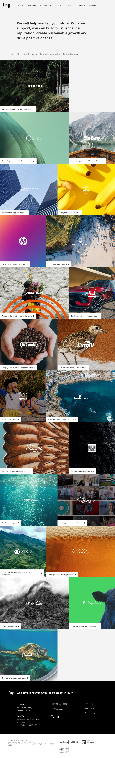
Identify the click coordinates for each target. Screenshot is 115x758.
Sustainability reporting (29, 54)
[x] (52, 716)
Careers (81, 5)
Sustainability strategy (70, 54)
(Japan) (88, 704)
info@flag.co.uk (57, 709)
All (18, 54)
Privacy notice (89, 708)
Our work (32, 5)
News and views (46, 5)
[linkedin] (57, 716)
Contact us (93, 5)
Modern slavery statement (93, 713)
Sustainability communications (50, 54)
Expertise (20, 5)
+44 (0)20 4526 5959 (59, 704)
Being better (70, 5)
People (58, 5)
